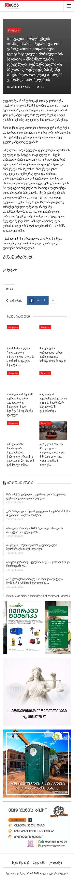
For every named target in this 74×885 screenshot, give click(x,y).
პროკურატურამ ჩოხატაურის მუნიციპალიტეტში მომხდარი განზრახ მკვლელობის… (34, 582)
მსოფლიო (13, 30)
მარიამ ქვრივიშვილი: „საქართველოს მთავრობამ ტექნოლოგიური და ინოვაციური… (36, 498)
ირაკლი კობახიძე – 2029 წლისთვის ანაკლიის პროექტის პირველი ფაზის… (34, 531)
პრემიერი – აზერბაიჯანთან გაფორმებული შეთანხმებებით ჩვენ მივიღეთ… (31, 548)
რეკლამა (39, 862)
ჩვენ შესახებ (20, 862)
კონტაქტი (55, 862)
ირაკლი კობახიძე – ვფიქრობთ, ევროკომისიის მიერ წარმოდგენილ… (38, 565)
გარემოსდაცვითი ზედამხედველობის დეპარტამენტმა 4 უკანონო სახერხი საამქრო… (38, 514)
